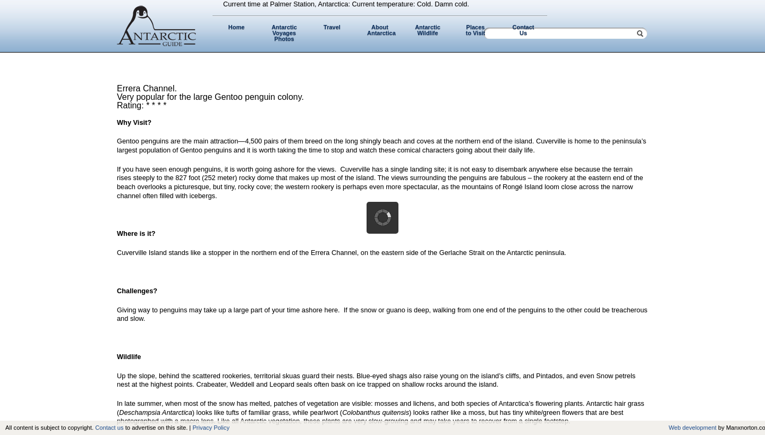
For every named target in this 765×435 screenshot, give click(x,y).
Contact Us (523, 30)
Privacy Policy (211, 427)
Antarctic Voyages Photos (284, 33)
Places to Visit (475, 30)
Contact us (109, 427)
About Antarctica (381, 30)
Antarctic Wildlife (427, 30)
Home (236, 27)
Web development (693, 427)
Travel (332, 27)
